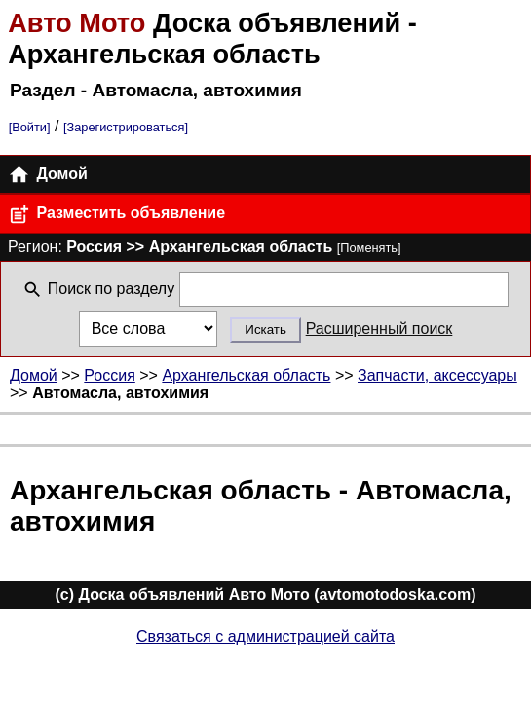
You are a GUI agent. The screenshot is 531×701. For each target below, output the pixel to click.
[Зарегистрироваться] (125, 127)
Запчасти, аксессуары (437, 375)
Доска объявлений (208, 23)
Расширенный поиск (379, 328)
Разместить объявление (116, 214)
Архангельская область (246, 375)
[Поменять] (369, 247)
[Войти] (30, 127)
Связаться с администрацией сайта (265, 636)
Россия (109, 375)
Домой (48, 175)
